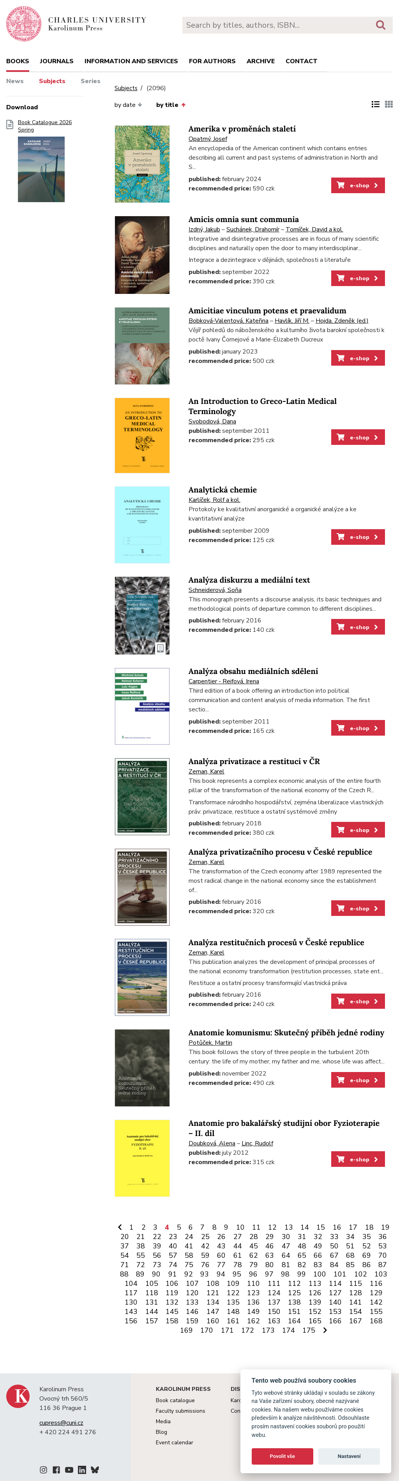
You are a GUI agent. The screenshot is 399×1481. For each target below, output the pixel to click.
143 (131, 1311)
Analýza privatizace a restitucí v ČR (254, 761)
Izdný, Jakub (204, 229)
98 (285, 1274)
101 (340, 1274)
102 (360, 1274)
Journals (57, 61)
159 (192, 1321)
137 (274, 1302)
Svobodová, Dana (212, 421)
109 (233, 1283)
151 (294, 1311)
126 (315, 1293)
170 (206, 1330)
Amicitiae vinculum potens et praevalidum (267, 311)
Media (163, 1421)
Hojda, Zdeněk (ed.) (342, 320)
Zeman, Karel (206, 771)
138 (294, 1302)
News (15, 81)
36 (382, 1236)
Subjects (52, 81)
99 (301, 1274)
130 (131, 1302)
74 (173, 1264)
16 (337, 1227)
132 (172, 1302)
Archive (261, 61)
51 (350, 1246)
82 (302, 1264)
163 (274, 1321)
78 (237, 1264)
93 (204, 1274)
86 (366, 1264)
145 (172, 1311)
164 (294, 1321)
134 (213, 1302)
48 (302, 1246)
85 (350, 1264)
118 (151, 1293)
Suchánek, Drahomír (252, 229)
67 (334, 1255)
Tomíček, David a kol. (314, 229)
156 (131, 1321)
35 (366, 1236)
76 (205, 1264)
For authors (212, 61)
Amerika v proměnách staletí (242, 129)
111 (274, 1283)
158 (172, 1321)
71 (124, 1264)
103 (380, 1274)
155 (376, 1311)
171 (227, 1330)
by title (170, 105)
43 (221, 1246)
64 (286, 1255)
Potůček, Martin (210, 1042)
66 (318, 1255)
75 (189, 1264)
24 (189, 1236)
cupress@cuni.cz (61, 1423)
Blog (161, 1432)
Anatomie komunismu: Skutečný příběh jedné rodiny (287, 1033)
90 (156, 1274)
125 (294, 1293)
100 (319, 1274)
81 (286, 1264)
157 (151, 1321)
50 (334, 1246)
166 (335, 1321)
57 (173, 1255)
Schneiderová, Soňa (215, 590)
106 (172, 1283)
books (17, 61)
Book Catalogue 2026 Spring (45, 163)
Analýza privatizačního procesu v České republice (281, 852)
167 (355, 1321)
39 (157, 1246)
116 (376, 1283)
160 (213, 1321)
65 (302, 1255)
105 (151, 1283)
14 (304, 1227)
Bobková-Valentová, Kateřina (228, 320)
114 (335, 1283)
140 (335, 1302)
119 (172, 1293)
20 (124, 1236)
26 (221, 1236)
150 (274, 1311)
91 (172, 1274)
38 (140, 1246)
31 (302, 1236)
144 (151, 1311)
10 (240, 1227)
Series (91, 81)
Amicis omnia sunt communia (244, 219)
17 (353, 1227)
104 (131, 1283)
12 (272, 1227)
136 (253, 1302)
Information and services (131, 61)
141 (355, 1302)
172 (247, 1330)
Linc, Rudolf (257, 1143)
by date (128, 105)
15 (320, 1227)
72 (140, 1264)
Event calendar (174, 1442)
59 (205, 1255)
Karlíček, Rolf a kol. (214, 500)
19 (385, 1227)
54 (124, 1255)
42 (205, 1246)
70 (382, 1255)
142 (376, 1302)
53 (382, 1246)
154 (355, 1311)
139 (315, 1302)
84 (334, 1264)
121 (213, 1293)
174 (288, 1330)
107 (192, 1283)
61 (237, 1255)
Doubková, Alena (212, 1143)
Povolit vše (282, 1456)
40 (173, 1246)
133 (192, 1302)
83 (318, 1264)
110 (253, 1283)
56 (157, 1255)
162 (253, 1321)
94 (221, 1274)
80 (269, 1264)
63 (269, 1255)
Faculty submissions (180, 1411)
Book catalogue (175, 1400)
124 (274, 1293)
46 (269, 1246)
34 (350, 1236)
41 (189, 1246)
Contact (302, 61)
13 (288, 1227)
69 (366, 1255)
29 (269, 1236)
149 (253, 1311)
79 (253, 1264)
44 (237, 1246)
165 (315, 1321)
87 (382, 1264)
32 (318, 1236)
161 (233, 1321)
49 (318, 1246)
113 (315, 1283)
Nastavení (349, 1456)
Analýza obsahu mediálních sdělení (253, 671)
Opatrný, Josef (208, 139)
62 (253, 1255)
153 (335, 1311)
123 (253, 1293)
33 (334, 1236)
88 (124, 1274)
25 (205, 1236)
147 (213, 1311)
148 (233, 1311)
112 (294, 1283)
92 (188, 1274)
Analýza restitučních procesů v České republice (276, 943)
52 (366, 1246)
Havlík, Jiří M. (292, 320)
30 (286, 1236)
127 (335, 1293)
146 (192, 1311)
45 (253, 1246)
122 (233, 1293)
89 (140, 1274)
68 (350, 1255)
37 (124, 1246)
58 (189, 1255)
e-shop (358, 185)
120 (192, 1293)
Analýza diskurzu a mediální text (249, 580)
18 (369, 1227)
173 (268, 1330)
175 (308, 1330)
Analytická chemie (223, 490)
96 (253, 1274)
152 (315, 1311)
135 (233, 1302)
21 (140, 1236)
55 (140, 1255)
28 (253, 1236)
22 (157, 1236)
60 (221, 1255)
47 (286, 1246)
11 (256, 1227)
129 (376, 1293)
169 (186, 1330)
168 (376, 1321)
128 (355, 1293)
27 (237, 1236)
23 (173, 1236)
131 (151, 1302)
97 (269, 1274)
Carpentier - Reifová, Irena (224, 681)
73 (157, 1264)
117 (131, 1293)
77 (221, 1264)
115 (355, 1283)
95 (237, 1274)
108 (213, 1283)
